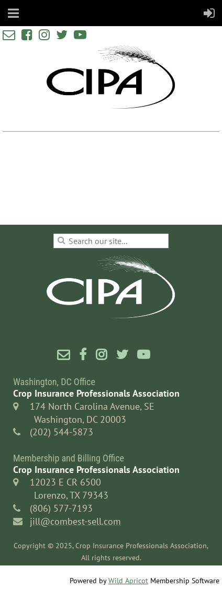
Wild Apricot (128, 580)
